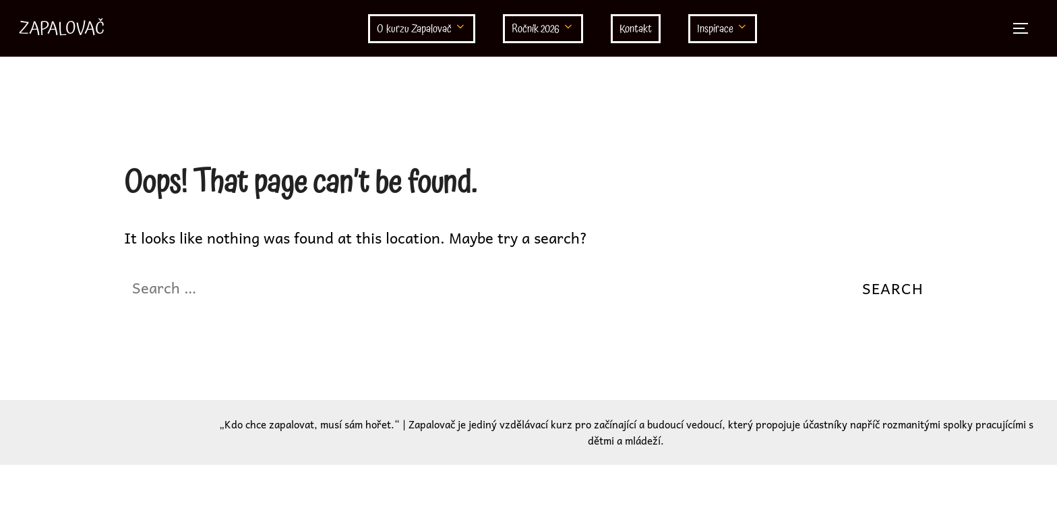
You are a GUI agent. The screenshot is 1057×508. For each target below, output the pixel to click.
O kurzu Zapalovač (421, 29)
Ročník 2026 (543, 29)
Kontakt (636, 29)
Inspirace (722, 29)
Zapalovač (61, 28)
